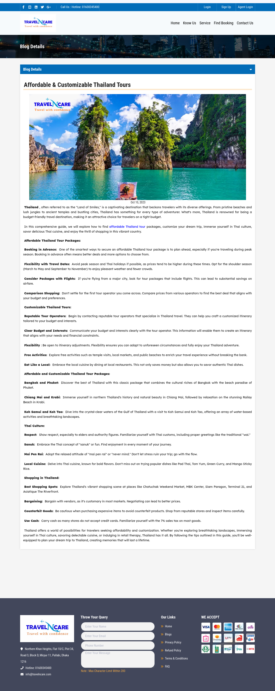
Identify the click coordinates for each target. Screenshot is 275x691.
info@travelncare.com (38, 674)
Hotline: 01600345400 (38, 668)
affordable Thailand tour (127, 227)
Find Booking (223, 23)
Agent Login (245, 7)
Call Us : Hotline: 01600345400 (80, 7)
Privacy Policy (173, 642)
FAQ (167, 666)
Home (176, 23)
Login (206, 7)
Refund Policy (173, 650)
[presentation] (105, 682)
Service (204, 23)
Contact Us (245, 23)
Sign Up (226, 7)
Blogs (168, 634)
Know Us (189, 23)
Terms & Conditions (176, 658)
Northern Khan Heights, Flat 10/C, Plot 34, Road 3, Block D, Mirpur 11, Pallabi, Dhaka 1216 (47, 655)
